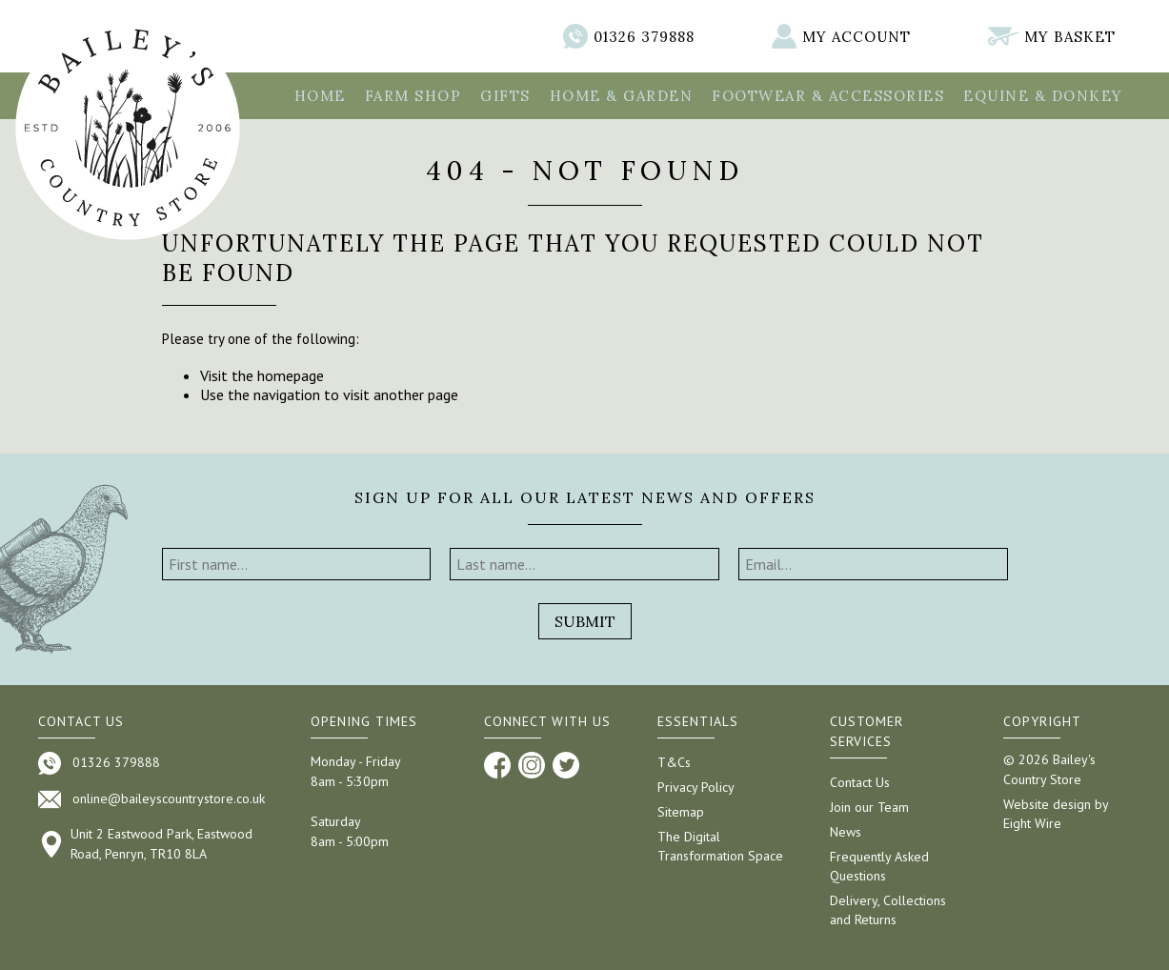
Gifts (505, 96)
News (845, 831)
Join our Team (869, 807)
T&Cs (674, 762)
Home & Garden (622, 96)
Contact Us (860, 782)
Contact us (81, 721)
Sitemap (680, 811)
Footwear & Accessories (828, 96)
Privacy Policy (696, 787)
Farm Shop (413, 96)
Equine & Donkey (1043, 96)
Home (320, 96)
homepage (290, 375)
